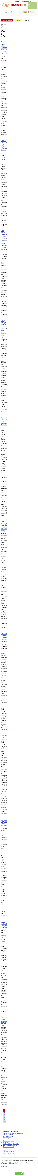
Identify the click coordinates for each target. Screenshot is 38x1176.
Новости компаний (8, 1147)
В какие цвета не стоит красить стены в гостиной (5, 47)
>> (5, 1122)
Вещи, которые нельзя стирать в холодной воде (5, 325)
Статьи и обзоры (8, 1136)
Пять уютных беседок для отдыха (5, 924)
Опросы (5, 1150)
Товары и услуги (8, 1134)
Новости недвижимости (10, 1145)
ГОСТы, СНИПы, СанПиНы (11, 1144)
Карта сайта (4, 1166)
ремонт (19, 6)
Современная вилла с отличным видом (6, 1020)
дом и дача (24, 6)
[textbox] (16, 12)
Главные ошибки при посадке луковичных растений (6, 637)
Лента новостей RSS (9, 1153)
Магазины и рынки (8, 1141)
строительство (14, 6)
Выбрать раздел (7, 20)
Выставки (6, 1142)
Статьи (19, 20)
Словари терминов (8, 1151)
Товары (26, 20)
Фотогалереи (7, 1138)
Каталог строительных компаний (13, 1133)
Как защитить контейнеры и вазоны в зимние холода (5, 526)
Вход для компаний (26, 1)
